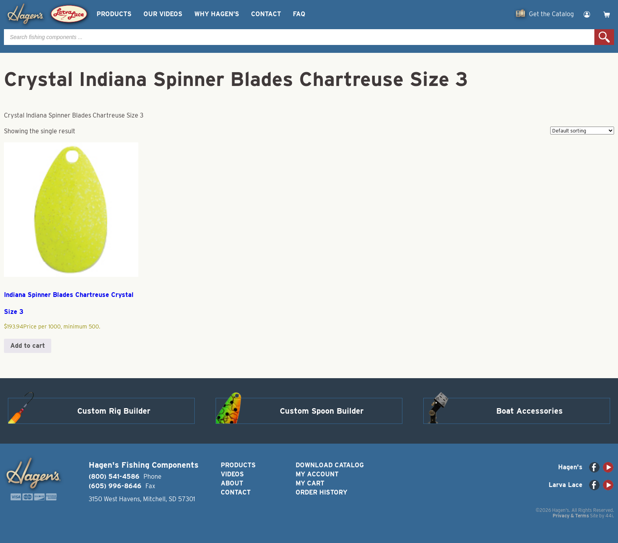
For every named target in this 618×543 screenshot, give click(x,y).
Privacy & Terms (571, 516)
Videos (232, 474)
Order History (321, 492)
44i (609, 516)
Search (604, 37)
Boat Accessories (529, 411)
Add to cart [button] (27, 345)
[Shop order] (582, 130)
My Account (317, 474)
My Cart (310, 483)
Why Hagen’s (216, 14)
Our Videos (162, 14)
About (232, 483)
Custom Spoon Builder (322, 411)
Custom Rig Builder (114, 411)
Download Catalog (330, 465)
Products (114, 14)
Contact (266, 14)
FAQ (299, 14)
